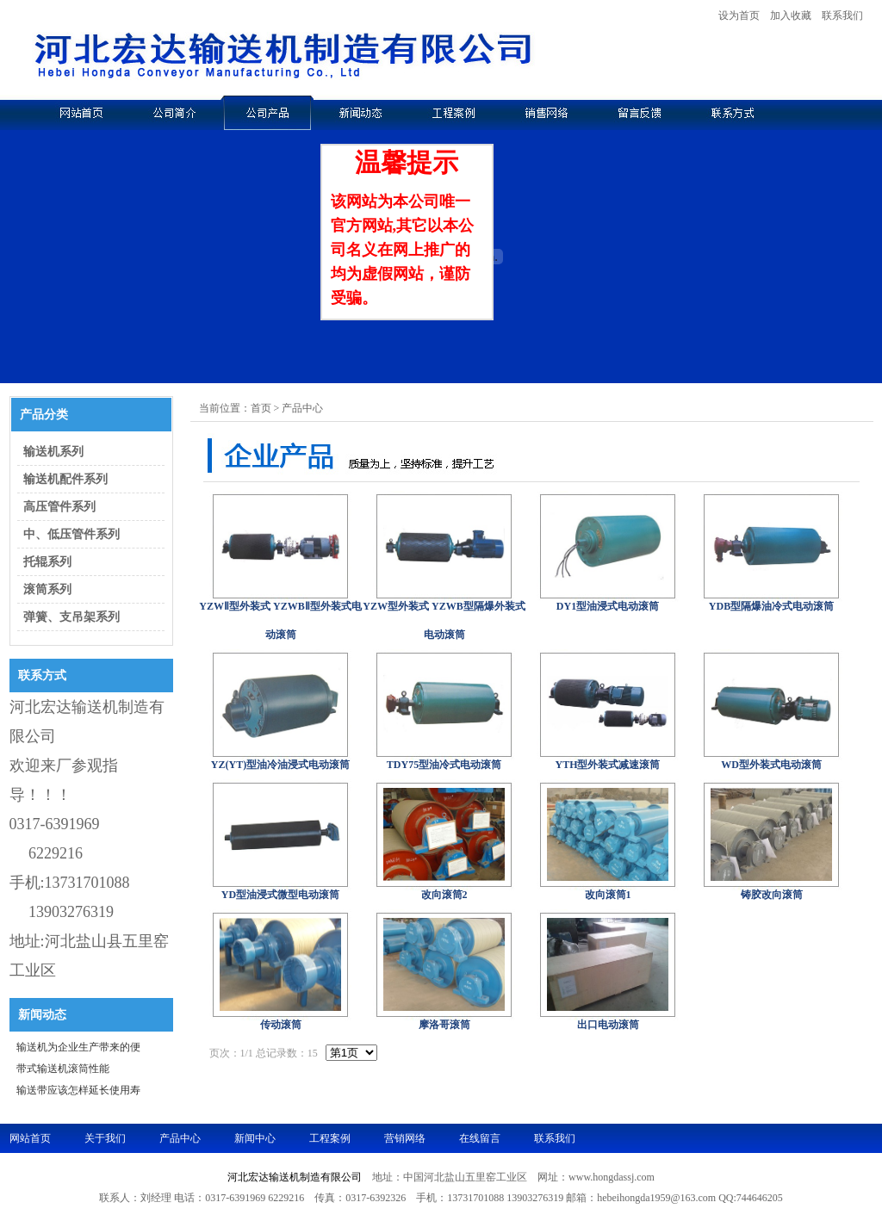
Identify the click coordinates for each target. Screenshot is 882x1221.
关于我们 (105, 1138)
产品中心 (180, 1138)
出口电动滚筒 (608, 1025)
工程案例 (330, 1138)
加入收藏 (790, 15)
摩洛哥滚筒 (444, 1025)
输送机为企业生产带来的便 (78, 1047)
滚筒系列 (45, 589)
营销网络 (404, 1138)
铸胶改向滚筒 (772, 895)
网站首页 (30, 1138)
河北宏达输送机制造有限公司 (294, 1177)
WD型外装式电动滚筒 (771, 765)
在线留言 (479, 1138)
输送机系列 (52, 451)
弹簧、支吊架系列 (70, 616)
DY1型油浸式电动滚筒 (607, 606)
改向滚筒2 (444, 895)
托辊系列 (45, 561)
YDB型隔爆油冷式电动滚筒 (771, 606)
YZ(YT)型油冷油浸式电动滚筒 (280, 765)
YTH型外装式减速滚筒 (607, 765)
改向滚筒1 (608, 895)
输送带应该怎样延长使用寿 (78, 1090)
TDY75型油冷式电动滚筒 (444, 765)
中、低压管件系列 (70, 534)
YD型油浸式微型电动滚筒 (280, 895)
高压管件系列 (58, 506)
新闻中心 (255, 1138)
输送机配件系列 (64, 479)
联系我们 (842, 15)
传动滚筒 (280, 1025)
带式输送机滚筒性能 (62, 1069)
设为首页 (739, 15)
